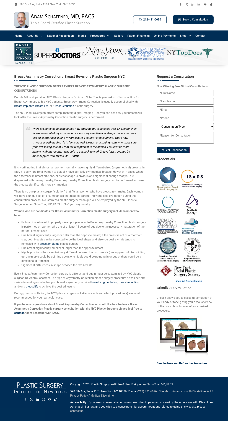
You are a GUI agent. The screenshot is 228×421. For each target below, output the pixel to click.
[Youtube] (205, 4)
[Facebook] (180, 4)
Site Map (164, 391)
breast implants (49, 243)
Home (18, 35)
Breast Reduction (63, 106)
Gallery (118, 35)
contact (19, 313)
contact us (76, 411)
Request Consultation (173, 150)
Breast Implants (24, 106)
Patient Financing (138, 35)
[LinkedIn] (193, 4)
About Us (35, 36)
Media (82, 35)
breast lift (32, 286)
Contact (200, 35)
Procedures (100, 36)
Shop (185, 36)
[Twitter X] (31, 399)
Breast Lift (41, 106)
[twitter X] (187, 4)
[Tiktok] (211, 4)
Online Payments (165, 35)
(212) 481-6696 (147, 391)
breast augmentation (104, 282)
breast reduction (129, 282)
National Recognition (60, 35)
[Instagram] (199, 4)
